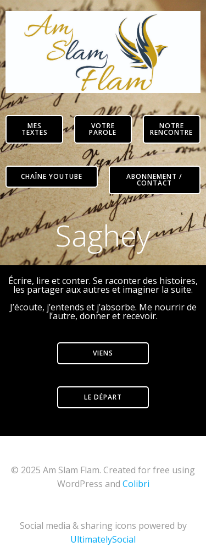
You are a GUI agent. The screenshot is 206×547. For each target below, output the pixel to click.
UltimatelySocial (103, 539)
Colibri (136, 484)
